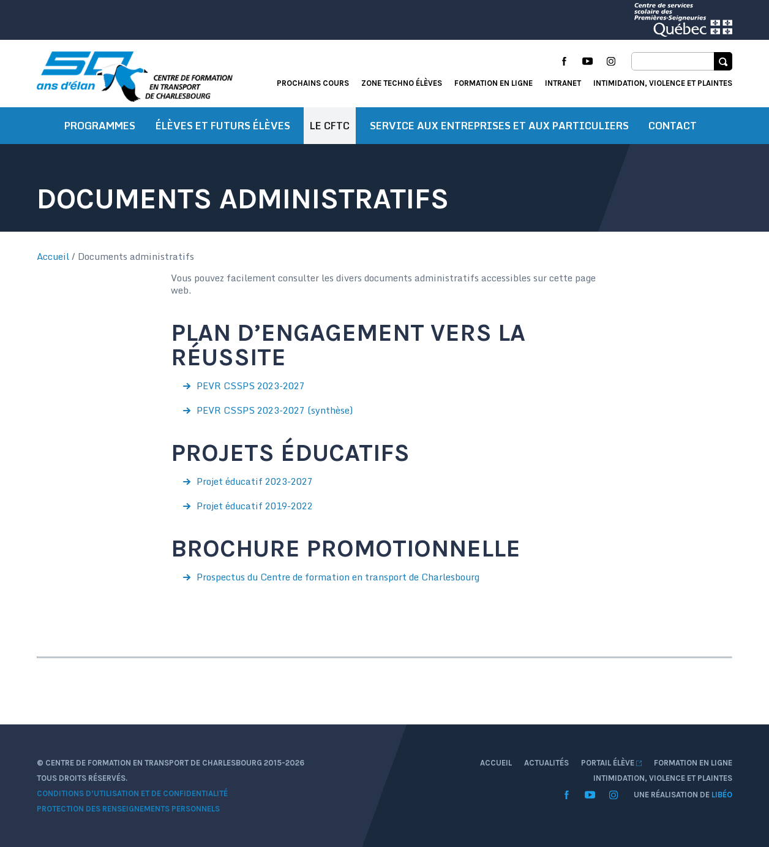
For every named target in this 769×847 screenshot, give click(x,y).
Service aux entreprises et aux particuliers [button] (499, 126)
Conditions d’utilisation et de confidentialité (132, 793)
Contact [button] (672, 126)
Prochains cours (313, 83)
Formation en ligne (493, 83)
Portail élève (611, 762)
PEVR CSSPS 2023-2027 (251, 385)
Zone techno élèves (401, 83)
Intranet (563, 83)
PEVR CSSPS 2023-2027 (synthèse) (275, 410)
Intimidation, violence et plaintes (662, 83)
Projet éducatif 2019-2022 (255, 505)
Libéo (721, 794)
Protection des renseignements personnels (128, 808)
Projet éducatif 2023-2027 (255, 481)
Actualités (546, 762)
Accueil (53, 256)
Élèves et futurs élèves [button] (223, 126)
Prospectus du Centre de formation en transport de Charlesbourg (338, 576)
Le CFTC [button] (330, 126)
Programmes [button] (99, 126)
